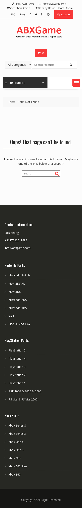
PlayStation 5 (17, 350)
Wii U (12, 316)
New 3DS (15, 292)
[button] (76, 83)
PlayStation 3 (17, 367)
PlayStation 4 (17, 358)
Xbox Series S (17, 425)
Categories (15, 83)
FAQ (13, 14)
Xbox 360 (15, 474)
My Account (64, 14)
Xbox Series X (17, 434)
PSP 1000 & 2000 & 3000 (25, 391)
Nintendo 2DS (18, 300)
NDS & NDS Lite (19, 324)
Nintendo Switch (19, 275)
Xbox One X (16, 442)
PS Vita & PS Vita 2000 (23, 399)
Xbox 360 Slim (18, 466)
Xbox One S (16, 450)
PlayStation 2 (17, 375)
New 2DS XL (17, 283)
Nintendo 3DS (18, 308)
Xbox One (15, 458)
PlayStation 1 (17, 383)
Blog (22, 14)
